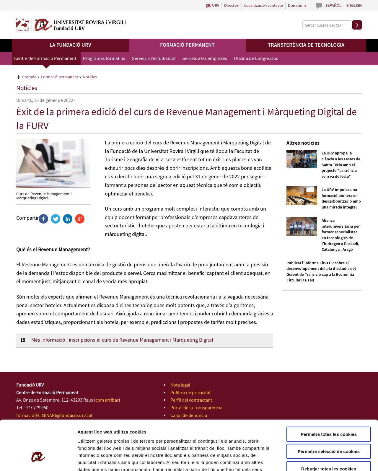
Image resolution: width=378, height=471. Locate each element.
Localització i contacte (263, 5)
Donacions (297, 5)
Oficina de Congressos (256, 59)
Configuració (331, 459)
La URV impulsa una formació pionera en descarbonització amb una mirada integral (341, 198)
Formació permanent (187, 45)
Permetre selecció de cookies (329, 410)
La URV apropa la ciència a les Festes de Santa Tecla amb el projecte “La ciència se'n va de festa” (341, 165)
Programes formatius (104, 59)
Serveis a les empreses (205, 59)
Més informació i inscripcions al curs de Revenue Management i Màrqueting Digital (122, 340)
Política (152, 435)
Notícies (26, 88)
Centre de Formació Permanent (45, 59)
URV (215, 5)
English (354, 5)
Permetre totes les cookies (329, 393)
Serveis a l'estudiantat (154, 59)
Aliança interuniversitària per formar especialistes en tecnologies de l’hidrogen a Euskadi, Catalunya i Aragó (341, 235)
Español (333, 5)
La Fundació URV (70, 45)
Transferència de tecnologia (306, 45)
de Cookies (173, 435)
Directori (231, 5)
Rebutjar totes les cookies (328, 427)
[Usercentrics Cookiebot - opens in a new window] (38, 459)
